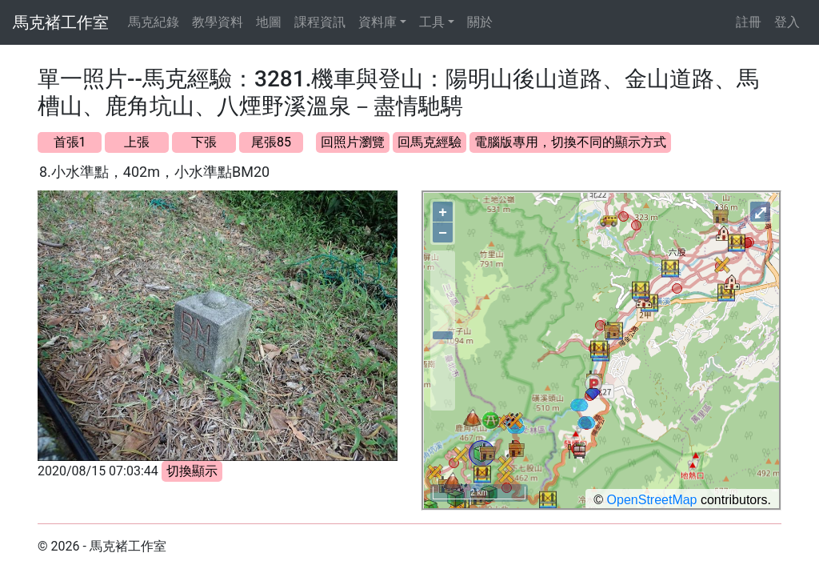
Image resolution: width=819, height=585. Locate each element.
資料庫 (377, 22)
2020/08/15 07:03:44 (98, 471)
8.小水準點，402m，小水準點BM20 (154, 171)
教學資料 (217, 22)
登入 (787, 22)
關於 (480, 22)
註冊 (748, 22)
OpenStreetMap (652, 500)
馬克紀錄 (153, 22)
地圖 (269, 22)
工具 (432, 22)
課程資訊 (320, 22)
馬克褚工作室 (61, 22)
